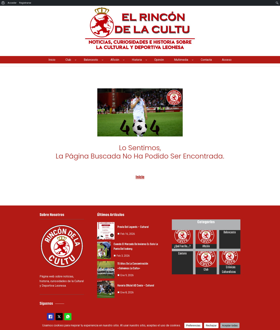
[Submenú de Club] (76, 60)
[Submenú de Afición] (124, 60)
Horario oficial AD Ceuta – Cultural (135, 285)
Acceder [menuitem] (12, 2)
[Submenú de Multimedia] (193, 60)
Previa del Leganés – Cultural (133, 226)
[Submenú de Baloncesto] (102, 60)
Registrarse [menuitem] (25, 2)
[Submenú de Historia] (146, 60)
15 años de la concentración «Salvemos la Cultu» (133, 265)
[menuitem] (3, 3)
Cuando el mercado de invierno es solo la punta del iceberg (136, 246)
